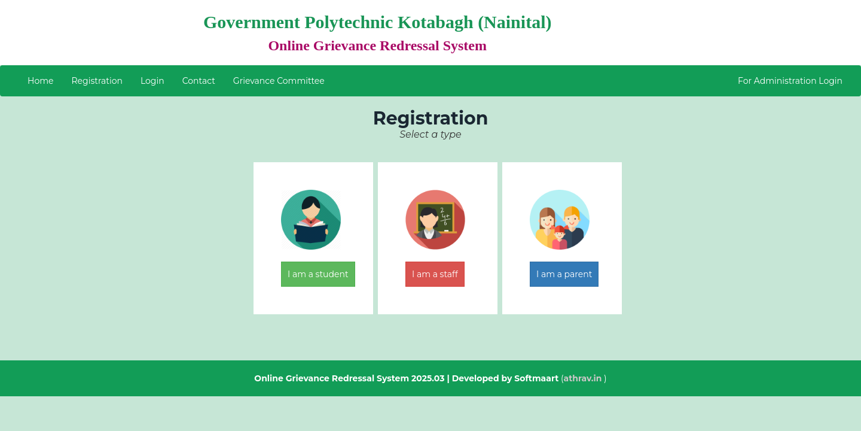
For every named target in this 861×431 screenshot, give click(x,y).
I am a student (318, 274)
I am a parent (564, 274)
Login (152, 80)
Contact (198, 80)
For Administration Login (790, 80)
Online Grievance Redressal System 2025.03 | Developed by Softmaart (406, 378)
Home (40, 80)
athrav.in (583, 378)
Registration (96, 80)
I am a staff (435, 274)
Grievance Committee (279, 80)
